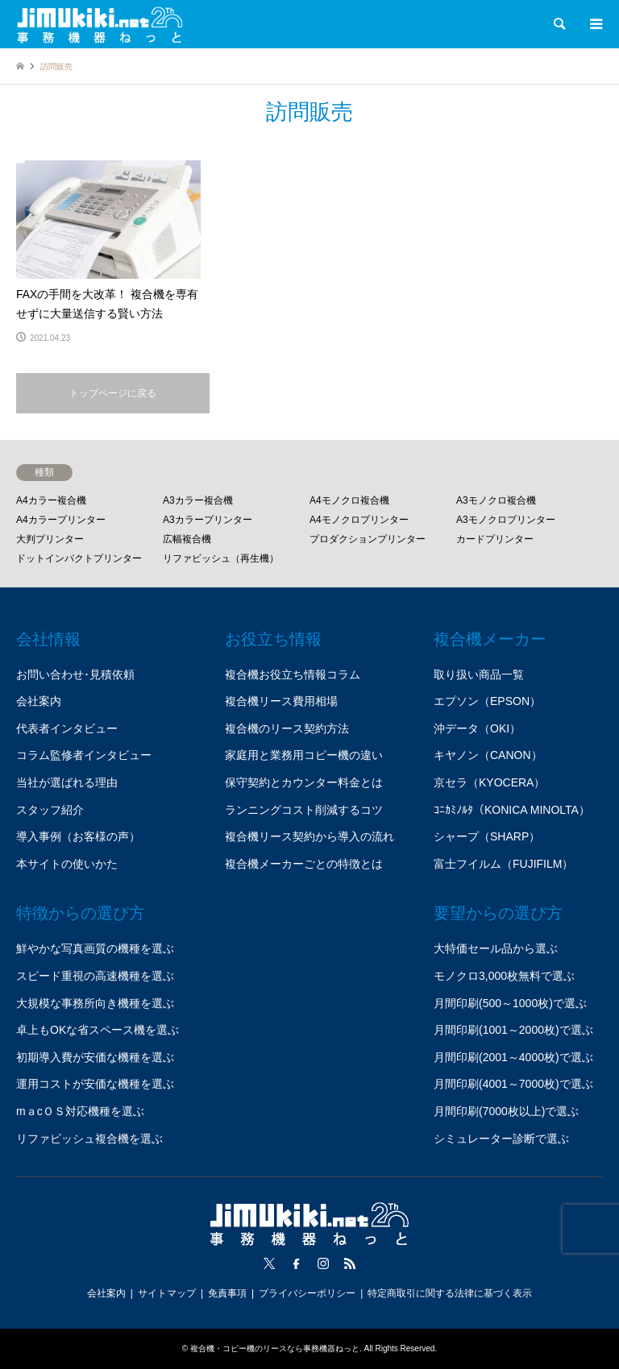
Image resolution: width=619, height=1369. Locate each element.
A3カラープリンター (207, 519)
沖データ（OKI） (477, 728)
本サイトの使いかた (67, 863)
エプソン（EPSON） (487, 701)
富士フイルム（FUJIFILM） (503, 863)
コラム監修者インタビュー (84, 755)
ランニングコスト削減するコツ (304, 809)
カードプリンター (495, 539)
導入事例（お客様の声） (78, 836)
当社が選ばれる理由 (67, 782)
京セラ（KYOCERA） (489, 782)
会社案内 (38, 701)
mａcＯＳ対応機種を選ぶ (80, 1111)
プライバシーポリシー (307, 1293)
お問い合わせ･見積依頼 (75, 674)
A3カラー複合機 (198, 500)
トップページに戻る (112, 393)
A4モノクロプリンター (359, 519)
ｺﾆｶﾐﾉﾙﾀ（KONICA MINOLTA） (512, 809)
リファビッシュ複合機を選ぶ (89, 1138)
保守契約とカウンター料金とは (304, 782)
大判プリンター (50, 539)
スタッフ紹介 (50, 809)
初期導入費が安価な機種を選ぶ (95, 1057)
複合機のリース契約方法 (287, 728)
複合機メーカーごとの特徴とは (304, 863)
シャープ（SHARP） (487, 836)
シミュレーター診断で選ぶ (501, 1138)
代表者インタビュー (67, 728)
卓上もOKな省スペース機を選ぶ (97, 1029)
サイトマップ (167, 1293)
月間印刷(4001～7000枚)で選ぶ (513, 1083)
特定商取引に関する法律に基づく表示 (450, 1293)
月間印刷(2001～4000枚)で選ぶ (513, 1057)
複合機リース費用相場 (281, 701)
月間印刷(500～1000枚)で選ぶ (510, 1003)
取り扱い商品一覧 (479, 674)
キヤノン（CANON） (488, 755)
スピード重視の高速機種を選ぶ (95, 975)
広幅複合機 (187, 539)
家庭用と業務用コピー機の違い (304, 755)
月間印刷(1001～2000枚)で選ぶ (513, 1029)
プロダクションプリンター (368, 539)
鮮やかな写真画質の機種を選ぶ (95, 948)
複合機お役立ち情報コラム (292, 674)
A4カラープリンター (61, 519)
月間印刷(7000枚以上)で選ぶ (506, 1111)
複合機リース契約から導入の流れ (309, 836)
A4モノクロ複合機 (349, 500)
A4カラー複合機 (51, 500)
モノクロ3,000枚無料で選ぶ (504, 975)
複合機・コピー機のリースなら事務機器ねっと (274, 1348)
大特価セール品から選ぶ (496, 948)
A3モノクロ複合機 (496, 500)
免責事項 (227, 1293)
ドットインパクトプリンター (79, 558)
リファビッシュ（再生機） (221, 558)
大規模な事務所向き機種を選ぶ (95, 1003)
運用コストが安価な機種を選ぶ (95, 1083)
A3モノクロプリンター (505, 519)
